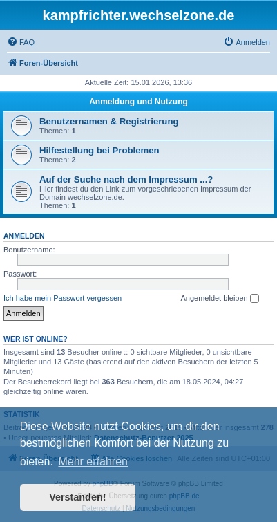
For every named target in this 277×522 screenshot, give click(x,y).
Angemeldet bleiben (219, 299)
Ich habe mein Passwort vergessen (62, 298)
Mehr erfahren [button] (93, 461)
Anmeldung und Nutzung (138, 101)
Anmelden (24, 236)
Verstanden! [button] (77, 497)
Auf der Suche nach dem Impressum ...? (126, 179)
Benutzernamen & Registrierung (109, 121)
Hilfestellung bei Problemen (99, 150)
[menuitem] (21, 42)
